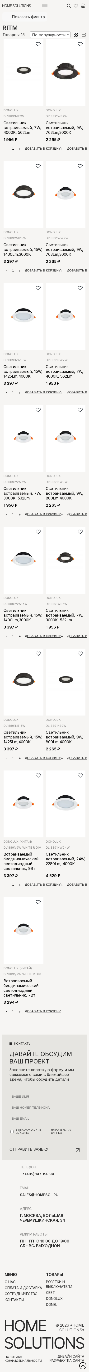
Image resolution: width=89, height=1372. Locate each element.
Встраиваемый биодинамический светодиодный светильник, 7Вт (21, 988)
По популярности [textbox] (49, 35)
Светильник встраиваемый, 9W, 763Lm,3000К (64, 127)
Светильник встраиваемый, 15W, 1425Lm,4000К (23, 371)
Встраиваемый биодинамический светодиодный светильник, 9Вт (21, 861)
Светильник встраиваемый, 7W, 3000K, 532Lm (22, 493)
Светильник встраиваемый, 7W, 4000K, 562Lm (22, 127)
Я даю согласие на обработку (45, 1131)
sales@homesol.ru (39, 1195)
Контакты (14, 1300)
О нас (10, 1282)
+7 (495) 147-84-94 (37, 1174)
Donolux (11, 110)
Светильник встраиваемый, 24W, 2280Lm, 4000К (65, 859)
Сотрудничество (21, 1294)
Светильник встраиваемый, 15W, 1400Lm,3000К (23, 249)
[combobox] (50, 34)
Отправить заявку (28, 1149)
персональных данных (61, 1131)
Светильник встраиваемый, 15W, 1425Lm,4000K (23, 737)
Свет (50, 1293)
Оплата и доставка (23, 1288)
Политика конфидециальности (23, 1358)
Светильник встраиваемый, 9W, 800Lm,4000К (64, 493)
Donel (51, 1304)
